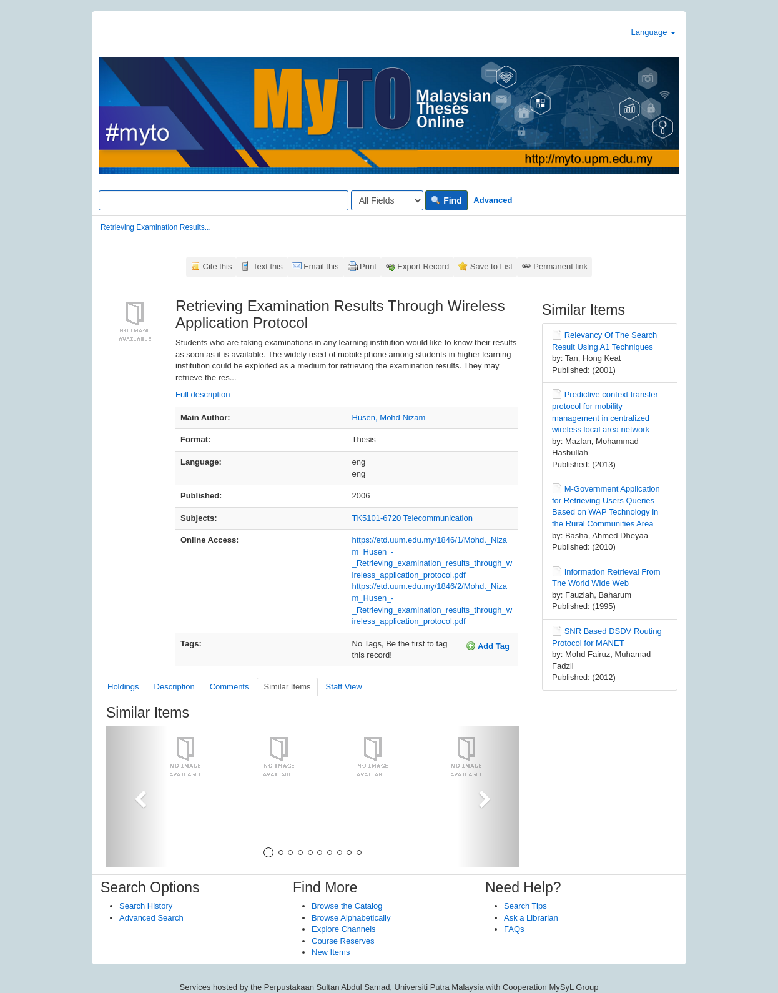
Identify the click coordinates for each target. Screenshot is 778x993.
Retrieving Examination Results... (156, 227)
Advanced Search (151, 917)
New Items (331, 952)
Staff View (344, 686)
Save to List (491, 266)
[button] (137, 796)
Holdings (123, 686)
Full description (202, 394)
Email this (320, 266)
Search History (145, 906)
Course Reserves (343, 941)
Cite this (217, 266)
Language (653, 32)
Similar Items (286, 686)
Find (446, 200)
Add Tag (488, 646)
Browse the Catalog (347, 906)
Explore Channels (344, 929)
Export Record (423, 266)
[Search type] (387, 200)
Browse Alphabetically (351, 917)
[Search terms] (223, 200)
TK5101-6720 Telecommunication (412, 518)
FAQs (514, 929)
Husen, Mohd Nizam (389, 417)
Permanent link (560, 266)
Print (368, 266)
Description (174, 686)
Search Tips (525, 906)
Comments (229, 686)
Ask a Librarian (531, 917)
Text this (268, 266)
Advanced (492, 200)
